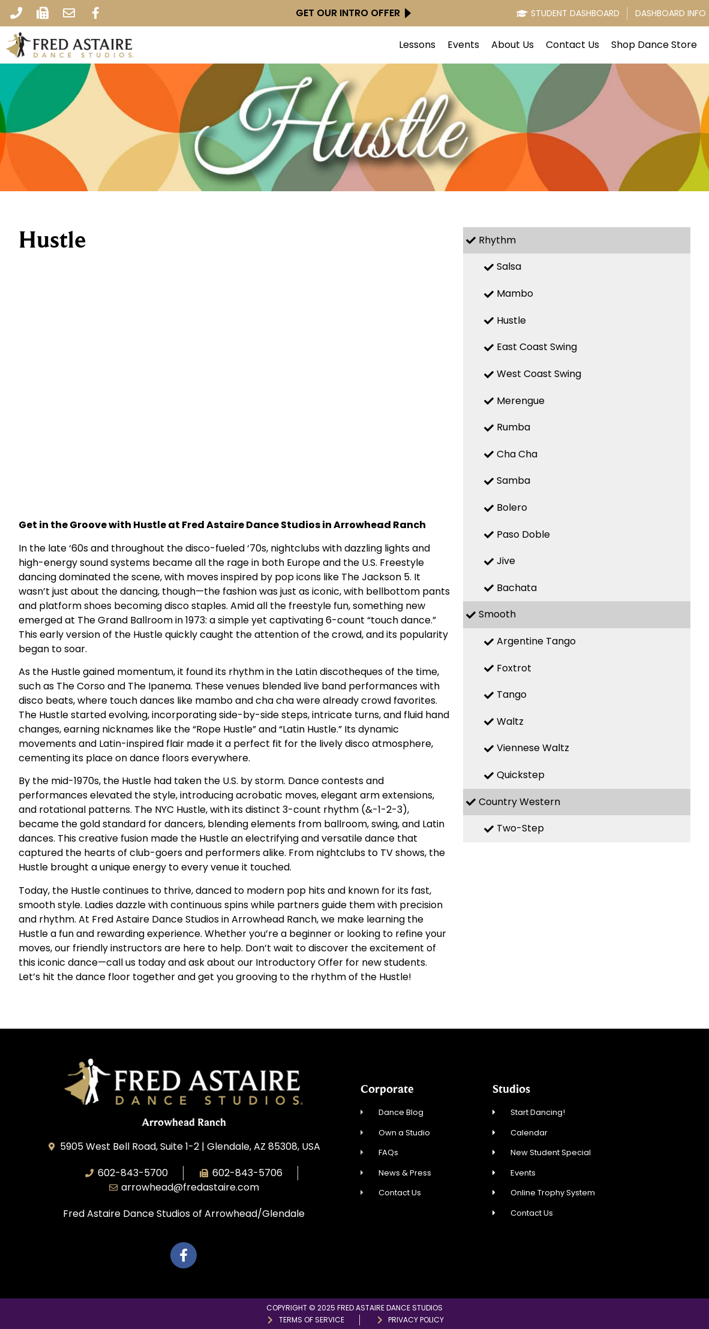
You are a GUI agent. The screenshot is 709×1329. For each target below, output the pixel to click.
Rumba (513, 427)
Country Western (519, 802)
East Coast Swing (537, 347)
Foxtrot (514, 668)
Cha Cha (517, 454)
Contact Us (572, 45)
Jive (506, 561)
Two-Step (520, 828)
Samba (513, 480)
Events (463, 45)
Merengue (521, 401)
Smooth (497, 614)
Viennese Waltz (533, 748)
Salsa (509, 266)
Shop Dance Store (654, 45)
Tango (512, 694)
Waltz (510, 721)
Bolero (512, 507)
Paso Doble (523, 534)
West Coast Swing (539, 374)
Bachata (517, 588)
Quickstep (521, 775)
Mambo (515, 293)
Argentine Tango (536, 641)
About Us (512, 45)
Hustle (511, 320)
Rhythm (497, 240)
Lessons (417, 45)
